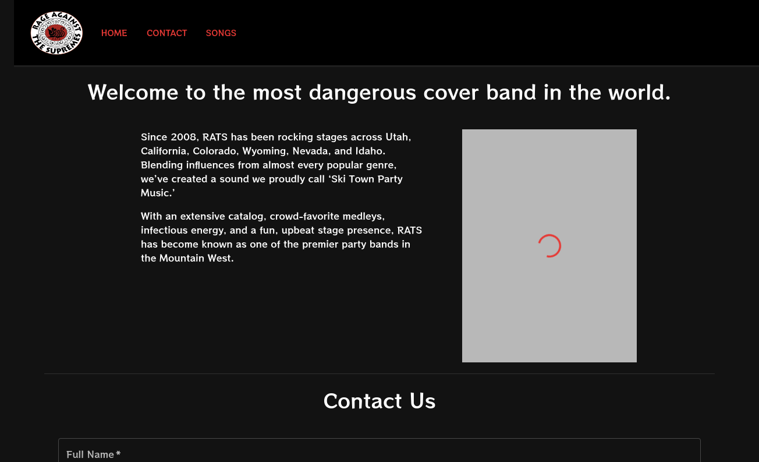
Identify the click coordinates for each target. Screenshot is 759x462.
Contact (167, 33)
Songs (221, 33)
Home (114, 33)
